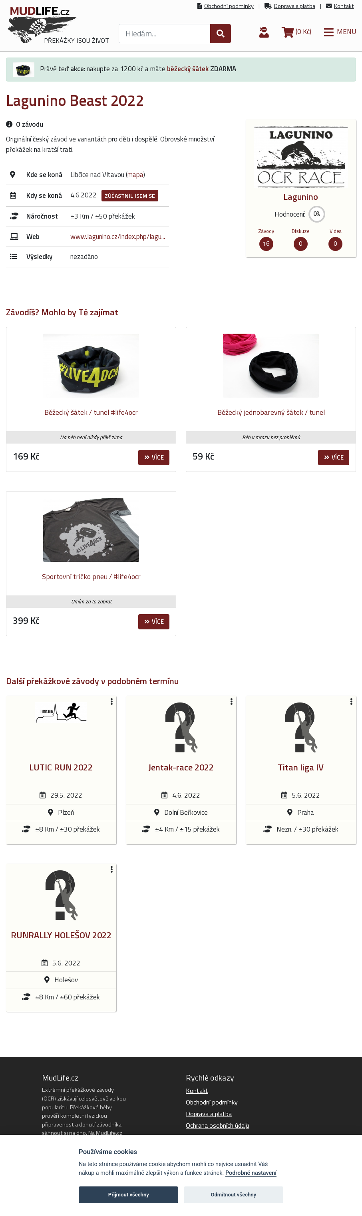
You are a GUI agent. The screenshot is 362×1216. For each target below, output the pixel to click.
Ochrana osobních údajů (217, 1125)
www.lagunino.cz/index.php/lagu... (117, 236)
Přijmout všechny (128, 1195)
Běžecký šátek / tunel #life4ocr (91, 412)
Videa (336, 231)
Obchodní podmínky (229, 6)
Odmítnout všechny (233, 1195)
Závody (266, 231)
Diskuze (301, 231)
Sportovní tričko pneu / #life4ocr (91, 576)
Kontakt (344, 6)
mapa (135, 174)
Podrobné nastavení (250, 1173)
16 (266, 243)
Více (154, 457)
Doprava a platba (294, 6)
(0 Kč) (296, 31)
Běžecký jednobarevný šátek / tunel (271, 412)
